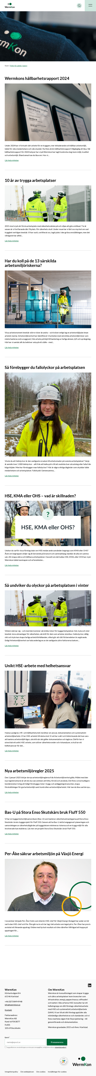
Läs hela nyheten (12, 160)
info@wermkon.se (12, 1005)
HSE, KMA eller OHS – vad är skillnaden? (40, 495)
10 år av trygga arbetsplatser (30, 180)
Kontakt (8, 1010)
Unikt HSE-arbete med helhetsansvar (38, 665)
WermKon (10, 5)
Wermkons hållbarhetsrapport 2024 (37, 78)
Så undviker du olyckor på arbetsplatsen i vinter (47, 585)
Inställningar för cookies (57, 1072)
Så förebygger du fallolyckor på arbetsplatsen (45, 367)
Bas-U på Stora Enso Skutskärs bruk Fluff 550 (45, 812)
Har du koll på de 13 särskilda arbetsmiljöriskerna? (30, 263)
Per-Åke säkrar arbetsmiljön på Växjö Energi (44, 853)
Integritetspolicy (11, 1072)
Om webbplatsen (27, 1072)
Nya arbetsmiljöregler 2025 (29, 770)
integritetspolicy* (60, 1047)
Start (7, 66)
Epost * (7, 1037)
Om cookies (41, 1072)
